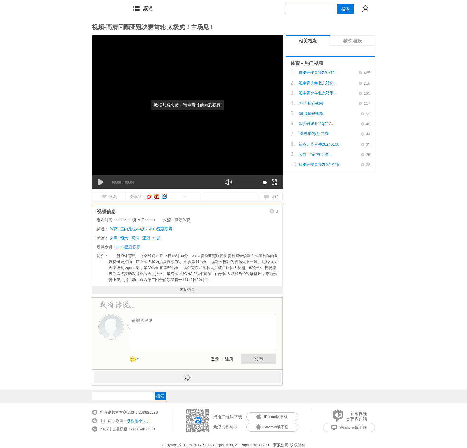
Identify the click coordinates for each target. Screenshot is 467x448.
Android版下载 (272, 427)
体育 (113, 229)
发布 (258, 358)
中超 (157, 238)
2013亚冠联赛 (160, 229)
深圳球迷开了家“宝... (316, 123)
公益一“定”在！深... (315, 154)
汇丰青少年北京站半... (318, 93)
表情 (136, 360)
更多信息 (187, 289)
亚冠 (146, 238)
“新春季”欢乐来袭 (314, 134)
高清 (135, 238)
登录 (215, 359)
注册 (229, 359)
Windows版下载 (349, 427)
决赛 (113, 238)
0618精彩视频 (311, 103)
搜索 (345, 9)
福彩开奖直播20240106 (319, 144)
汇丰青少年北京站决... (318, 83)
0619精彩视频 (311, 113)
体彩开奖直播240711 (317, 72)
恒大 (124, 238)
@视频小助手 (138, 421)
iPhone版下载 (272, 416)
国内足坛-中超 (132, 229)
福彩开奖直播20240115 (319, 164)
